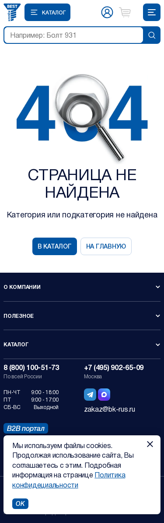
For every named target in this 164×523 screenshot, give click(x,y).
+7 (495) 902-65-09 (114, 367)
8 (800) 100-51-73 (31, 367)
